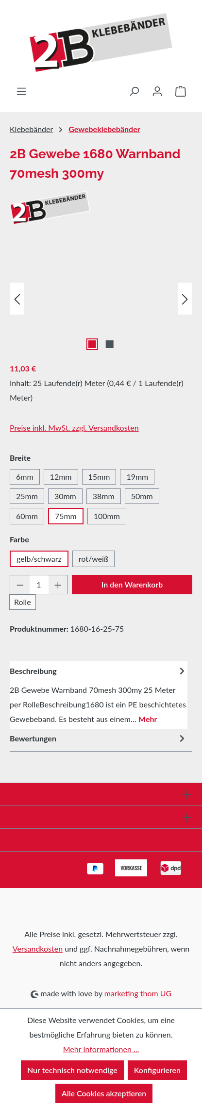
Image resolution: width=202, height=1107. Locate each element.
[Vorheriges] (17, 299)
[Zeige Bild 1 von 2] (92, 344)
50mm (142, 496)
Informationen (34, 839)
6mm (25, 476)
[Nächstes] (185, 299)
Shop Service (32, 817)
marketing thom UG (138, 993)
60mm (27, 515)
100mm (107, 515)
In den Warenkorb (132, 584)
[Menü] (21, 91)
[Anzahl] (39, 584)
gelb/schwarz (39, 558)
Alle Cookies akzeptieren (104, 1093)
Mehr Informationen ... (101, 1049)
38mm (104, 496)
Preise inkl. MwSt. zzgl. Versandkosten (74, 427)
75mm (66, 515)
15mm (99, 476)
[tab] (98, 695)
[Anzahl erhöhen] (58, 584)
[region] (101, 298)
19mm (137, 476)
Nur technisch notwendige (72, 1069)
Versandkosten (38, 948)
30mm (65, 496)
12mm (61, 476)
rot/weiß (93, 558)
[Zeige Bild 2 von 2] (110, 344)
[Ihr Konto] (157, 91)
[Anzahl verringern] (20, 584)
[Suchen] (134, 91)
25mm (27, 496)
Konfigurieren (157, 1069)
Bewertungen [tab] (98, 738)
